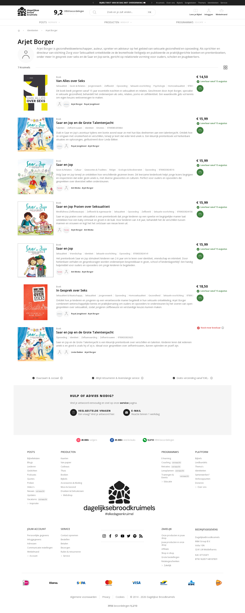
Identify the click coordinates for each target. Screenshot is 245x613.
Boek (58, 77)
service (124, 402)
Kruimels (160, 2)
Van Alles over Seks (70, 81)
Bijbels (180, 2)
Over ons (170, 2)
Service (223, 2)
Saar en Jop (64, 165)
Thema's (202, 2)
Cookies (120, 597)
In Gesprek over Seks (71, 290)
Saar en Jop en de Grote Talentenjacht (85, 123)
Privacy (106, 597)
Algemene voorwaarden (83, 597)
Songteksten (190, 2)
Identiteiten (213, 2)
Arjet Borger (52, 30)
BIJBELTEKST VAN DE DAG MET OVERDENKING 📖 (122, 2)
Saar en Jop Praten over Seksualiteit (83, 206)
